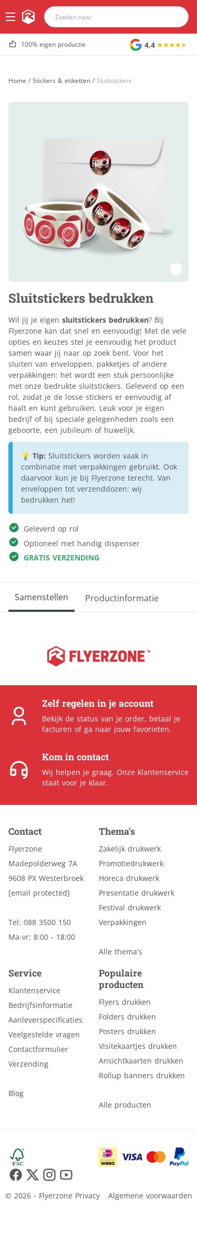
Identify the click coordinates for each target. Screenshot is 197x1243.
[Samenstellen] (41, 597)
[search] (173, 16)
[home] (28, 17)
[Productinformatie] (122, 597)
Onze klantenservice (153, 772)
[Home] (17, 80)
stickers (99, 397)
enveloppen (42, 489)
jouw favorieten (141, 729)
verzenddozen (102, 489)
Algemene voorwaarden (150, 1195)
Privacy (87, 1195)
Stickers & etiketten (61, 81)
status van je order (110, 719)
